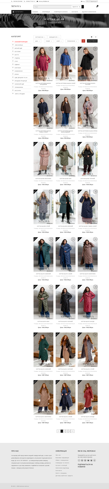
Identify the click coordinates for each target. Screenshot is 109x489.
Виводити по (54, 37)
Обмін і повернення (62, 460)
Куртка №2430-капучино (43, 178)
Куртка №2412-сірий (87, 369)
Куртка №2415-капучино (88, 274)
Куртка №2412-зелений (43, 369)
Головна (35, 11)
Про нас (58, 455)
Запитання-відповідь (62, 468)
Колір (59, 41)
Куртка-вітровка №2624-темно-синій (43, 131)
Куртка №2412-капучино (43, 416)
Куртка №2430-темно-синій (88, 226)
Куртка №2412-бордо (87, 416)
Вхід (83, 1)
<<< (59, 431)
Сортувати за (40, 37)
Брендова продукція (19, 81)
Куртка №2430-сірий (43, 226)
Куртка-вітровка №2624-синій (65, 83)
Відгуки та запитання (89, 11)
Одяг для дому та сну (19, 77)
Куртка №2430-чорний (88, 178)
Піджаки (15, 64)
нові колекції (17, 45)
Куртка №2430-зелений (65, 226)
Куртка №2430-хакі (65, 178)
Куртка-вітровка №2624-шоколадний (65, 131)
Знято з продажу (18, 94)
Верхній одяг (16, 48)
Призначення (72, 41)
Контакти (75, 11)
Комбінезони (16, 71)
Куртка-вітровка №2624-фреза (87, 131)
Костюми (15, 51)
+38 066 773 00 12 (30, 1)
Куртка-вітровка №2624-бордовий (43, 84)
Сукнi (14, 61)
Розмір (49, 41)
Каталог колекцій (61, 465)
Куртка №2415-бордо (87, 321)
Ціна (37, 41)
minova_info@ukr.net (43, 1)
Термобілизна (17, 87)
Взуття (15, 54)
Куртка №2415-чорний (65, 321)
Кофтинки (16, 67)
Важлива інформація (62, 457)
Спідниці (15, 58)
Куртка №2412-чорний (65, 369)
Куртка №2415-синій (65, 274)
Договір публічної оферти (64, 475)
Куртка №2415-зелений (43, 274)
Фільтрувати (92, 41)
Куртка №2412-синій (65, 416)
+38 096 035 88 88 (17, 1)
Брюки (15, 74)
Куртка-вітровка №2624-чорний (88, 84)
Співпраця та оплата (61, 11)
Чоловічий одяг (17, 84)
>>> (72, 431)
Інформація (46, 11)
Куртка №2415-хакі (43, 321)
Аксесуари (16, 90)
